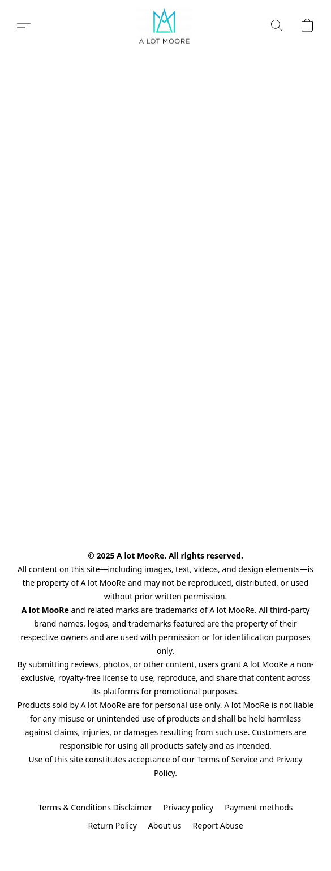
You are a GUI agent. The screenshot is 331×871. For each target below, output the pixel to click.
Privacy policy (189, 807)
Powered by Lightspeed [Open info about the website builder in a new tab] (165, 846)
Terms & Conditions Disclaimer (95, 807)
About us (165, 825)
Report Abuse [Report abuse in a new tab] (218, 825)
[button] (165, 25)
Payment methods (259, 807)
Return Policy (112, 825)
